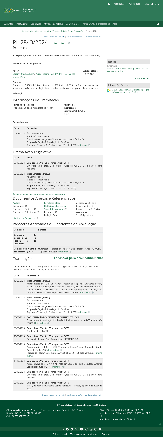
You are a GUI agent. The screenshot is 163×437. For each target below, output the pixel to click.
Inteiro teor (59, 43)
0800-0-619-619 (122, 410)
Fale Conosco (134, 4)
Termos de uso (77, 434)
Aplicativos (93, 434)
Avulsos (16, 203)
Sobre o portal (60, 434)
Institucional (22, 23)
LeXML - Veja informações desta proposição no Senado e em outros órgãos (128, 91)
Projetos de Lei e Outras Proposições (68, 31)
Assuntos (8, 23)
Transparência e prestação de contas (99, 23)
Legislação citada (52, 203)
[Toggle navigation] (158, 24)
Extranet (106, 434)
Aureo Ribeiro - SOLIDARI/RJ (49, 73)
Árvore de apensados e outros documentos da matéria (39, 194)
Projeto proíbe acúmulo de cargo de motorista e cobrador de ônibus (127, 69)
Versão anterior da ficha (75, 37)
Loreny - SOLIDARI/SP (23, 73)
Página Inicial (27, 31)
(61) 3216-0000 (134, 413)
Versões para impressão (92, 37)
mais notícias (142, 78)
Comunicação (72, 23)
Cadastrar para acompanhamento (53, 37)
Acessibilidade (119, 4)
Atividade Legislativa (53, 23)
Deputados (36, 23)
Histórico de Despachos (24, 218)
